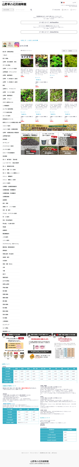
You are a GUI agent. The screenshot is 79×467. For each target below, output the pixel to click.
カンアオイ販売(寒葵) (8, 109)
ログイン (73, 10)
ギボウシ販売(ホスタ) (8, 102)
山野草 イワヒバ (7, 99)
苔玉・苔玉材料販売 (7, 220)
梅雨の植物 (5, 297)
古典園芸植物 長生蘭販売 (9, 193)
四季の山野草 (6, 284)
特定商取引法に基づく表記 (45, 452)
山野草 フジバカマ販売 (8, 92)
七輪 (4, 270)
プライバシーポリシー (34, 452)
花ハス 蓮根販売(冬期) (8, 166)
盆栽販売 (5, 230)
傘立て (4, 274)
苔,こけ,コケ (37, 77)
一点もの (5, 55)
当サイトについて (25, 452)
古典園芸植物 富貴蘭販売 (9, 190)
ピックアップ (6, 324)
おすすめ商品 (6, 280)
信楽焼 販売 (6, 257)
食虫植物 (5, 156)
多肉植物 (5, 139)
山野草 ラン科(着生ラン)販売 (10, 82)
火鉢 (4, 267)
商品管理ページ (6, 331)
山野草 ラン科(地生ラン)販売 (10, 78)
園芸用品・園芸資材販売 (8, 247)
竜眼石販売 (5, 277)
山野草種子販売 (6, 136)
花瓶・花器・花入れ (7, 264)
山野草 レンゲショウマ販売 (10, 68)
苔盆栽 (4, 227)
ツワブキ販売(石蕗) (7, 112)
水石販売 (5, 260)
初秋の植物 (5, 304)
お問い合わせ (54, 452)
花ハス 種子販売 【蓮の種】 (10, 159)
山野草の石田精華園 (14, 4)
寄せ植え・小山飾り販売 (8, 223)
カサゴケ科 (35, 40)
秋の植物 (5, 307)
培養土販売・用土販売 (8, 254)
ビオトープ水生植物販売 (8, 152)
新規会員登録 (56, 10)
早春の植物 (5, 287)
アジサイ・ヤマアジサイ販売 (10, 213)
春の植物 (5, 291)
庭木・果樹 (5, 203)
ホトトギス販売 (6, 115)
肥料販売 (5, 250)
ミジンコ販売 (6, 240)
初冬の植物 (5, 314)
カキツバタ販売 (6, 183)
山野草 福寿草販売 (7, 75)
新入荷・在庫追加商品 (8, 51)
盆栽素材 (5, 200)
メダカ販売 (5, 237)
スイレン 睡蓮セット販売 (9, 179)
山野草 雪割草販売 (7, 95)
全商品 (22, 40)
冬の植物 (5, 318)
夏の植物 (5, 301)
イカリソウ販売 (6, 125)
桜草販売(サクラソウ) (8, 119)
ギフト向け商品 (6, 65)
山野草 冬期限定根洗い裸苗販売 (11, 132)
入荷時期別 (5, 321)
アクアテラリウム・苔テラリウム (11, 243)
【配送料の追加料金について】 (9, 403)
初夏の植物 (5, 294)
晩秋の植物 (5, 311)
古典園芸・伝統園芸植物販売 (10, 186)
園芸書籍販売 (6, 233)
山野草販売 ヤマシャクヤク (10, 72)
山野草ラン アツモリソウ (9, 88)
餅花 (4, 85)
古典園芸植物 (6, 196)
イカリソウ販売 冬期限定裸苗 (10, 129)
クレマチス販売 (6, 149)
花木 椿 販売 (6, 210)
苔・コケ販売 (6, 216)
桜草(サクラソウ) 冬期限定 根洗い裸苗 (11, 122)
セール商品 (5, 328)
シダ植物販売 (6, 105)
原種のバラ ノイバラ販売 (9, 206)
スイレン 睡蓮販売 (7, 176)
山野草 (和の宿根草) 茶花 (9, 61)
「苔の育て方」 (38, 79)
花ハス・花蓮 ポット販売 (9, 169)
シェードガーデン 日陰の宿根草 (11, 163)
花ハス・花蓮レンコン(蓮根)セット (11, 173)
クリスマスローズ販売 (8, 146)
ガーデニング (6, 142)
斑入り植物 (5, 58)
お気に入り (65, 10)
